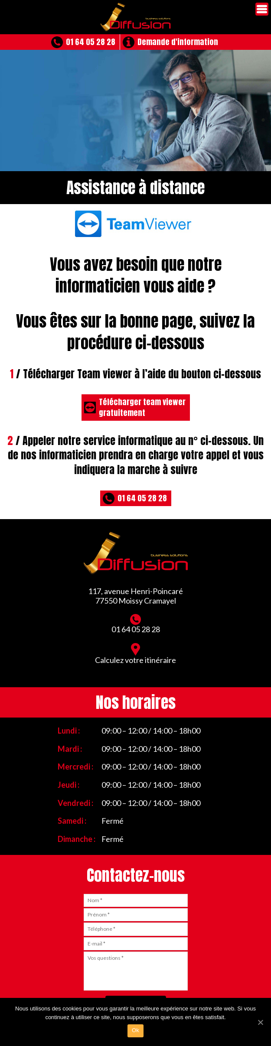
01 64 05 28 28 (90, 42)
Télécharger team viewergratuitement (142, 407)
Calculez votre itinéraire (135, 654)
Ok (135, 1030)
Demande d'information (177, 42)
